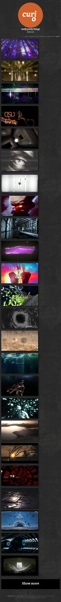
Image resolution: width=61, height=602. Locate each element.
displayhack (11, 596)
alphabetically (50, 36)
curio (30, 15)
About (30, 32)
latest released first (30, 36)
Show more (30, 583)
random (57, 36)
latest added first (41, 36)
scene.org (20, 596)
